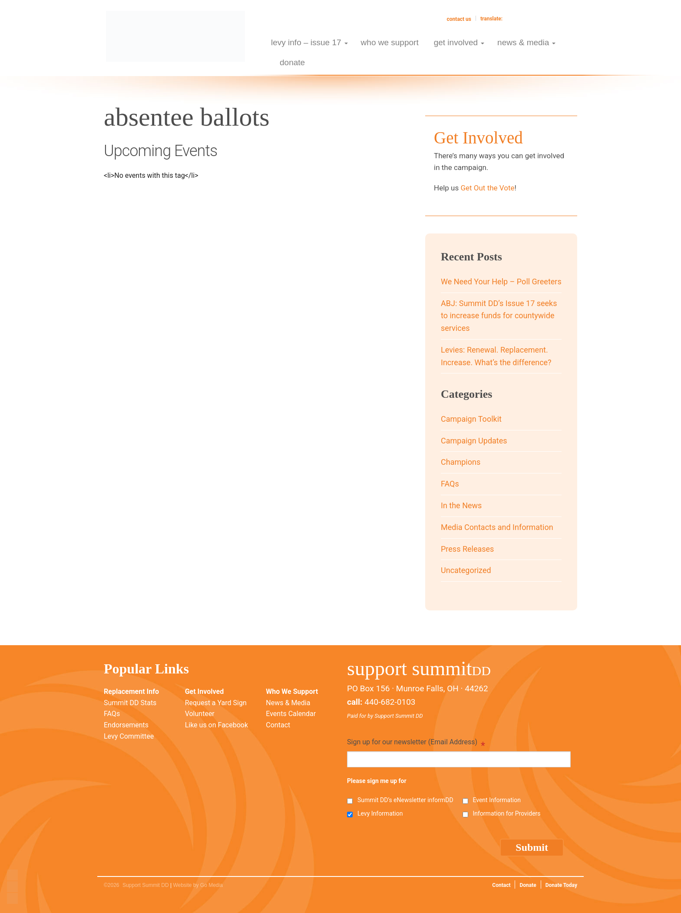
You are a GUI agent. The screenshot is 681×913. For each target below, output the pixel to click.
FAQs (450, 483)
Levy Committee (129, 736)
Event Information (496, 799)
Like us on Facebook (216, 725)
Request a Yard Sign (216, 703)
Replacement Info (131, 691)
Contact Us (459, 19)
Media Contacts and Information (497, 527)
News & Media (288, 703)
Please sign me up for (377, 780)
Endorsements (126, 725)
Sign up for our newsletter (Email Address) (416, 743)
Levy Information (380, 813)
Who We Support (292, 691)
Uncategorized (466, 570)
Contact (278, 725)
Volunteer (200, 714)
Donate (527, 885)
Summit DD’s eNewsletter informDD (405, 799)
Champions (460, 461)
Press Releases (467, 548)
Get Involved (204, 691)
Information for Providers (506, 813)
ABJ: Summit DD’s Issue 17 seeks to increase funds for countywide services (499, 316)
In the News (461, 505)
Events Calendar (291, 714)
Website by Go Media (198, 885)
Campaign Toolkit (471, 418)
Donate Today (561, 885)
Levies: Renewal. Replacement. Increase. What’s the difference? (496, 356)
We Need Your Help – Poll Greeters (501, 281)
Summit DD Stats (130, 703)
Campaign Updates (474, 440)
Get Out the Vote (487, 187)
